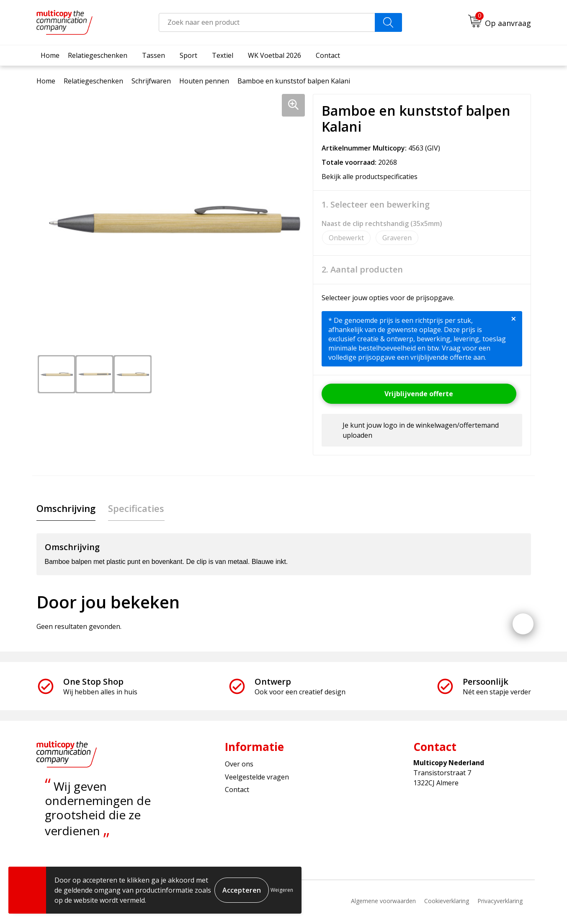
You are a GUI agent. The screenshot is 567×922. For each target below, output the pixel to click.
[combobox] (267, 22)
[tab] (65, 508)
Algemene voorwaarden (383, 901)
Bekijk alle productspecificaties (372, 176)
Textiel (222, 55)
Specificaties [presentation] (136, 508)
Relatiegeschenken (97, 55)
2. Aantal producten (362, 269)
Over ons (239, 764)
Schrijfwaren (151, 81)
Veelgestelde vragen (257, 777)
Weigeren (282, 889)
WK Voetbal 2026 (274, 55)
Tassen (153, 55)
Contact (328, 55)
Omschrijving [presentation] (65, 508)
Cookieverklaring (446, 901)
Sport (188, 55)
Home (50, 55)
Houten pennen (204, 81)
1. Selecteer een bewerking (376, 204)
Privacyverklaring (500, 901)
